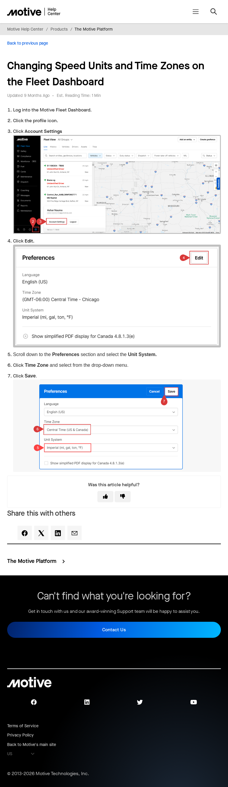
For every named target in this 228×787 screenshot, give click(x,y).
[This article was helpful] (105, 496)
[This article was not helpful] (123, 496)
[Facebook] (25, 533)
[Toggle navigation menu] (195, 11)
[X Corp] (41, 533)
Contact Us (114, 630)
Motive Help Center (25, 29)
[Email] (74, 533)
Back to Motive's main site (31, 744)
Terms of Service (23, 726)
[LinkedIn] (58, 533)
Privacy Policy (20, 735)
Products (59, 29)
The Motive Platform (94, 29)
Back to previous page (27, 43)
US (9, 754)
